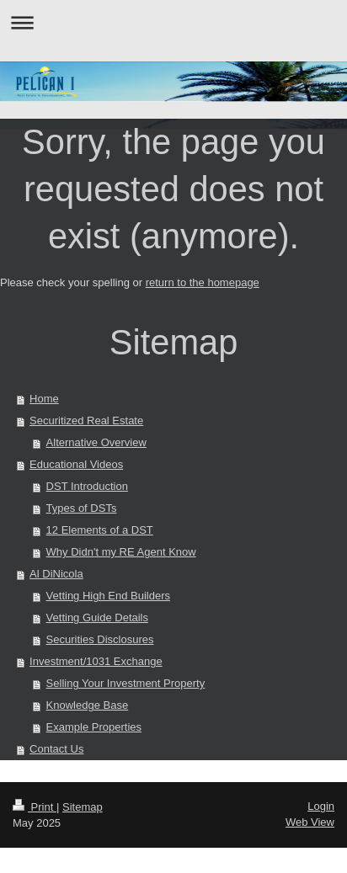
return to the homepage (202, 282)
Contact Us (56, 749)
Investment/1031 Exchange (96, 661)
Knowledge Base (87, 705)
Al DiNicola (56, 573)
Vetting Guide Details (97, 617)
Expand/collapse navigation (173, 22)
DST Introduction (87, 486)
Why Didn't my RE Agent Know (121, 552)
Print (34, 807)
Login (320, 806)
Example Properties (93, 727)
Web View (310, 822)
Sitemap (82, 807)
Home (44, 398)
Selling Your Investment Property (126, 683)
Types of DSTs (81, 508)
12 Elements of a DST (99, 530)
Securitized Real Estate (86, 420)
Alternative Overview (96, 442)
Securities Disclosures (100, 639)
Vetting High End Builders (108, 595)
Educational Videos (76, 464)
